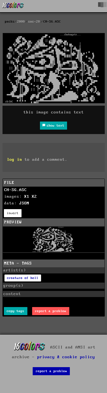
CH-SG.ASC (15, 190)
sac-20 (34, 21)
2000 (21, 21)
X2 (34, 196)
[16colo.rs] (13, 6)
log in (14, 159)
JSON (24, 203)
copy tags (15, 311)
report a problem (50, 311)
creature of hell (22, 278)
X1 (26, 196)
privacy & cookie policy (66, 357)
